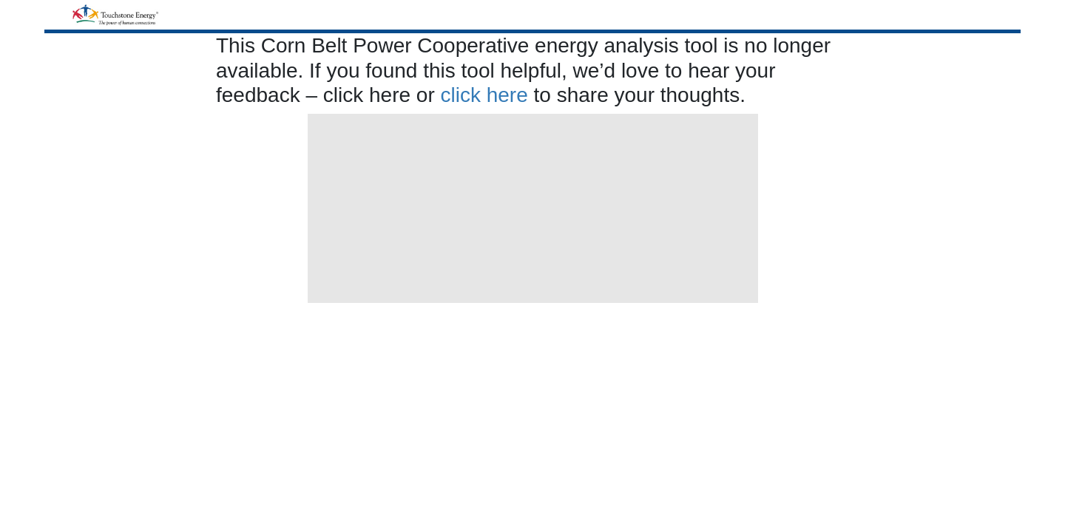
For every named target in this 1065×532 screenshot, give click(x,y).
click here (484, 94)
